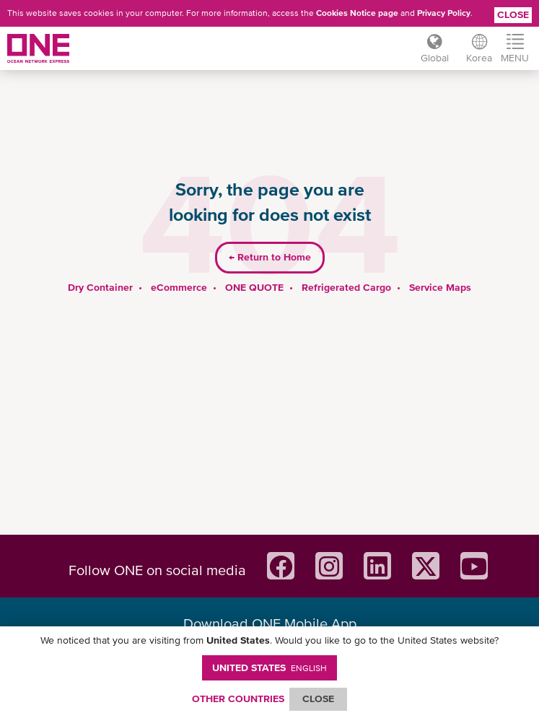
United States (269, 667)
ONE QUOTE (254, 287)
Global (435, 58)
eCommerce (179, 287)
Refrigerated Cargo (346, 287)
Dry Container (100, 287)
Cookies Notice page (357, 13)
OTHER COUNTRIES (238, 698)
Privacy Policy (443, 13)
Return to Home (270, 257)
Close (513, 14)
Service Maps (440, 287)
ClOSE (318, 698)
